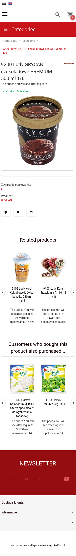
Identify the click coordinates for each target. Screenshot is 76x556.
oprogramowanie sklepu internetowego (32, 545)
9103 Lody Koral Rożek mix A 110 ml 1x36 (53, 292)
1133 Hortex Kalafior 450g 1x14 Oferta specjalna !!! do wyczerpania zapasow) (22, 408)
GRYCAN (6, 200)
